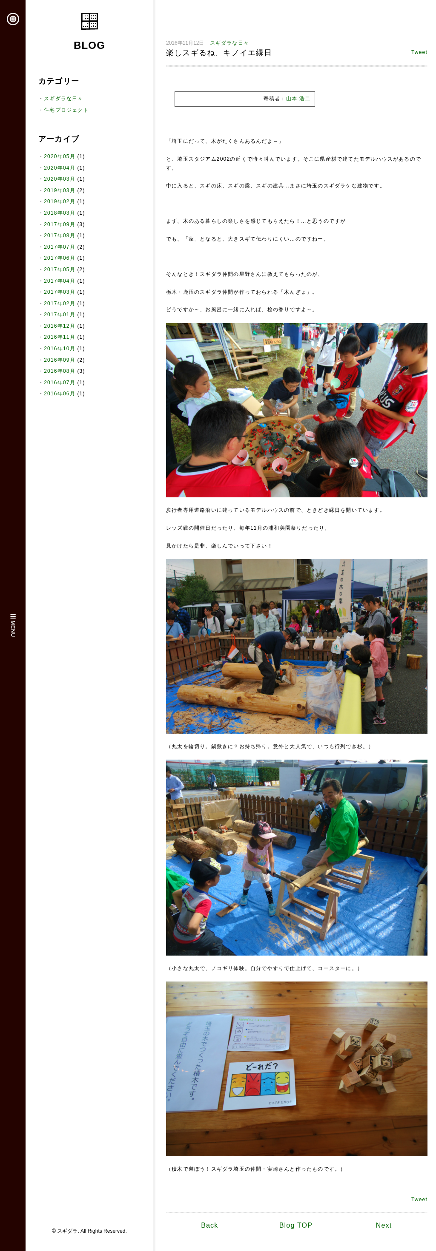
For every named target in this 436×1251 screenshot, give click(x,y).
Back (209, 1225)
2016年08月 (59, 371)
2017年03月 (59, 292)
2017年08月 (59, 235)
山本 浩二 (298, 99)
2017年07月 (59, 247)
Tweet (419, 52)
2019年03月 (59, 190)
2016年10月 (59, 349)
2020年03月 (59, 179)
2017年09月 (59, 224)
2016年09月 (59, 360)
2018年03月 (59, 213)
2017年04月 (59, 281)
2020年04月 (59, 168)
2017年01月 (59, 315)
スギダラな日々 (63, 99)
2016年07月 (59, 383)
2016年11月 (59, 337)
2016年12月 (59, 326)
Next (384, 1225)
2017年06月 (59, 258)
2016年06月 (59, 394)
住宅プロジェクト (66, 110)
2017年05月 (59, 269)
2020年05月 (59, 156)
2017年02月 (59, 303)
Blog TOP (296, 1225)
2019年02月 (59, 201)
